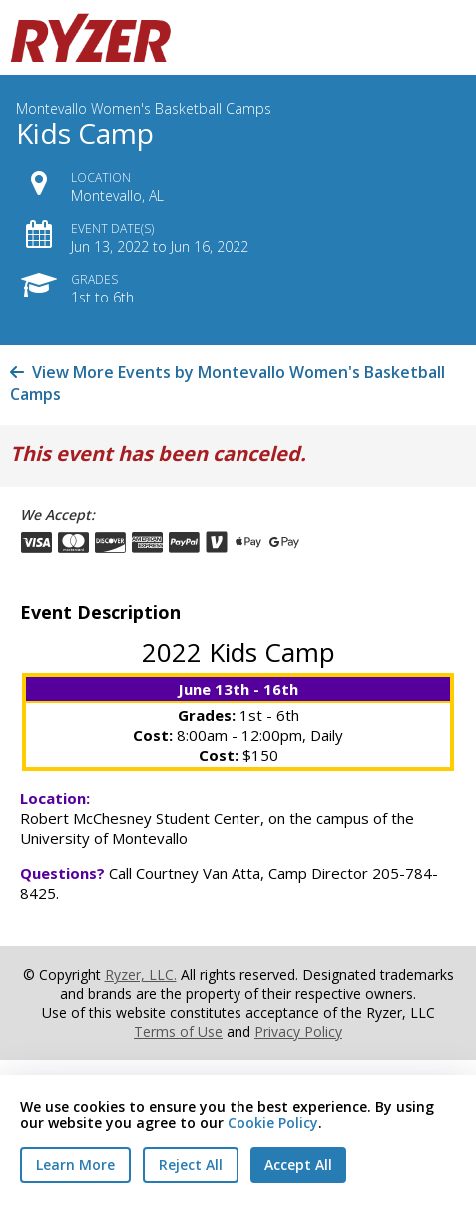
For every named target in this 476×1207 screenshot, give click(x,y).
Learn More (75, 1164)
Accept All (298, 1164)
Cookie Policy (273, 1122)
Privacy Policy (298, 1031)
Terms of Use (178, 1031)
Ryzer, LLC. (141, 974)
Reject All (191, 1164)
